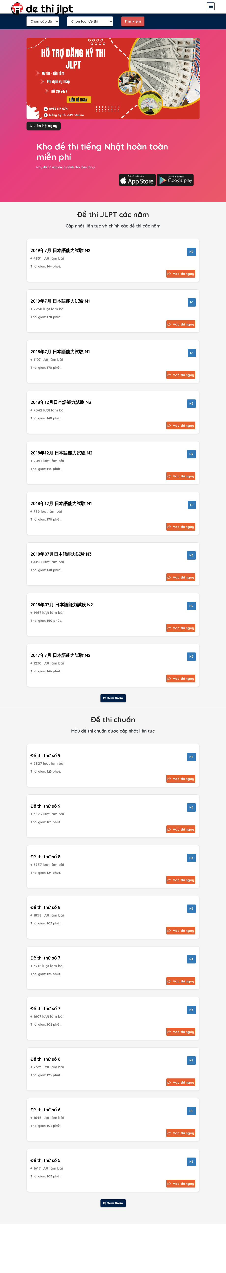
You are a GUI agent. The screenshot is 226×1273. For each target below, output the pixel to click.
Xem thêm (113, 698)
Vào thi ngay (181, 274)
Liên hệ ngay (43, 126)
